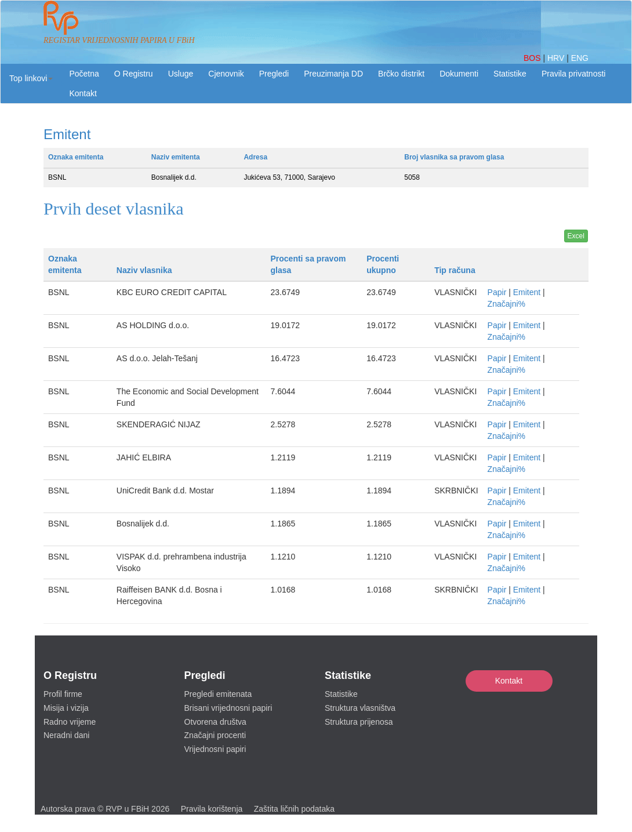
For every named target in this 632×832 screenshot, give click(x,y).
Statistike (509, 73)
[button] (31, 78)
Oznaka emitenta (75, 157)
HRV (556, 58)
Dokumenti (459, 73)
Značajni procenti (215, 735)
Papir (497, 292)
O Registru (133, 73)
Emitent (526, 292)
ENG (580, 58)
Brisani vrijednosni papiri (228, 708)
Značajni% (506, 303)
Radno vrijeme (69, 721)
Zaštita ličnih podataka (294, 808)
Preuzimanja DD (333, 73)
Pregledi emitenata (218, 694)
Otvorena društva (215, 721)
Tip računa (454, 270)
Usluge (181, 73)
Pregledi (274, 73)
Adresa (255, 157)
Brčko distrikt (401, 73)
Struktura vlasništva (360, 708)
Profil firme (62, 694)
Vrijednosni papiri (215, 749)
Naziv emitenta (175, 157)
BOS (533, 58)
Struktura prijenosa (359, 721)
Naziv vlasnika (144, 270)
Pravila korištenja (212, 808)
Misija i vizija (66, 708)
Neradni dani (66, 735)
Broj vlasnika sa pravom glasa (454, 157)
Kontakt (508, 680)
